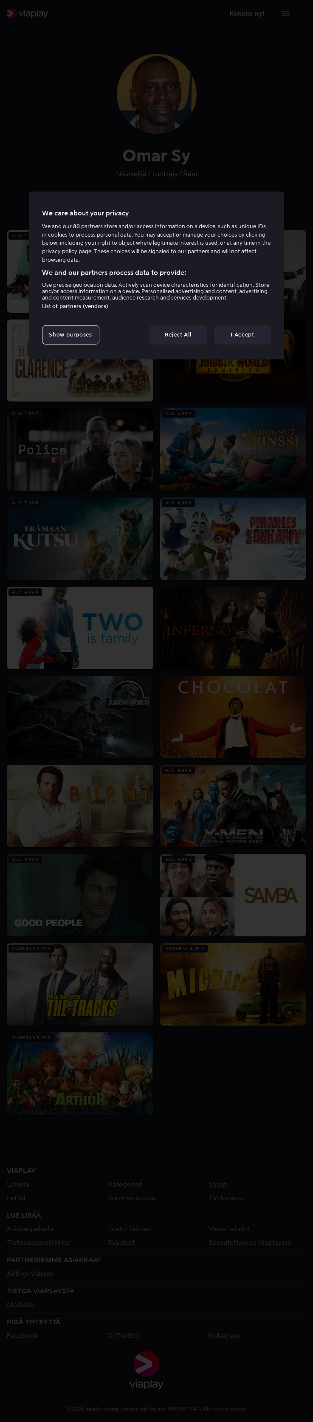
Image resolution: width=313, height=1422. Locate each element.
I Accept (242, 334)
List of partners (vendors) (75, 306)
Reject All (178, 334)
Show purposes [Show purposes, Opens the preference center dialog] (70, 334)
